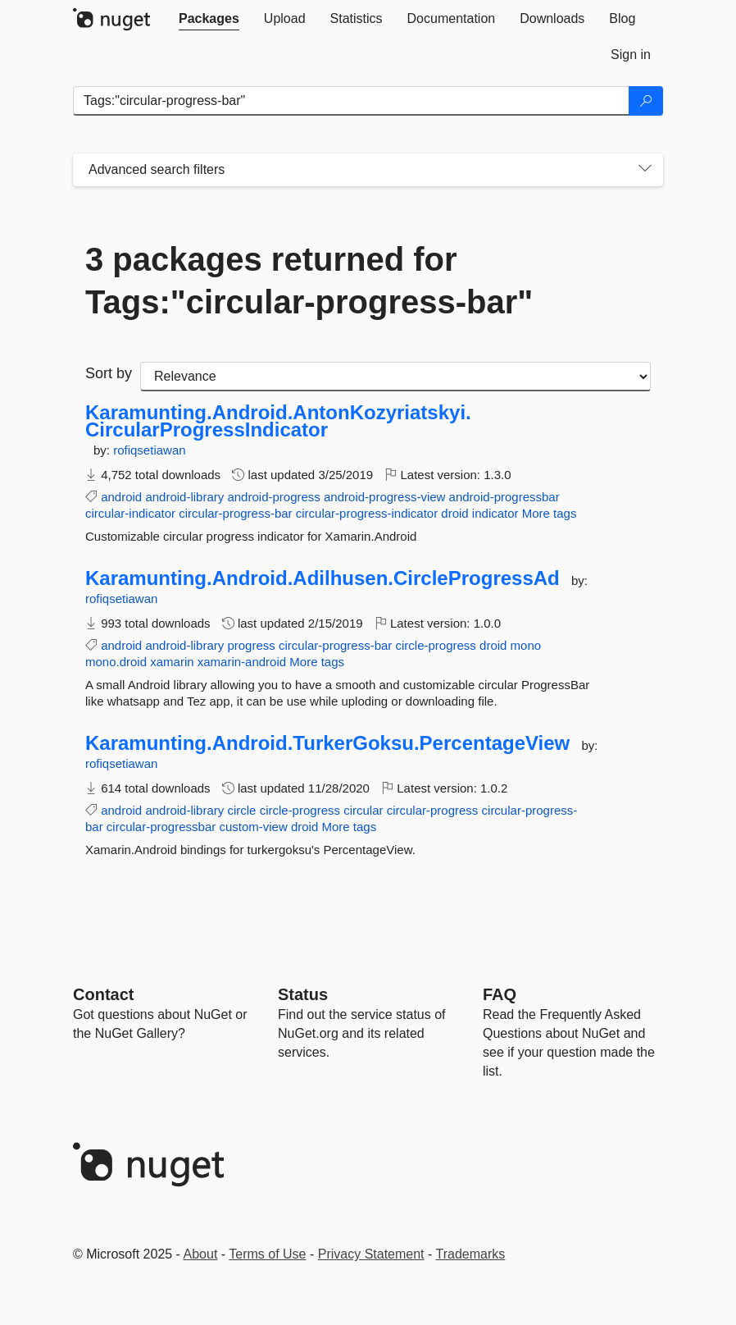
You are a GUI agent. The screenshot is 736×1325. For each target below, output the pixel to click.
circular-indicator (130, 513)
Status (303, 994)
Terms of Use (267, 1254)
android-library (184, 497)
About (201, 1254)
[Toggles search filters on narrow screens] (645, 169)
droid (454, 513)
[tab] (209, 19)
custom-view (253, 827)
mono (526, 645)
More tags (549, 513)
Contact (103, 994)
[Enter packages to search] (351, 101)
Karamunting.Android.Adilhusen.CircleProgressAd (322, 578)
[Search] (646, 101)
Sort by (108, 373)
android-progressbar (504, 497)
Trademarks (471, 1254)
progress (251, 645)
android (121, 497)
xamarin (171, 662)
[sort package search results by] (395, 376)
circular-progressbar (161, 827)
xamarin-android (242, 662)
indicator (495, 513)
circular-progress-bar (235, 513)
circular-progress (433, 810)
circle (241, 810)
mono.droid (116, 662)
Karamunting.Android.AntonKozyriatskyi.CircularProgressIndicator (278, 421)
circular (363, 810)
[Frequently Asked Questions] (499, 994)
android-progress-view (384, 497)
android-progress (273, 497)
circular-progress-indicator (367, 513)
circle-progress (436, 645)
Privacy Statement (371, 1254)
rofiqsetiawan (149, 450)
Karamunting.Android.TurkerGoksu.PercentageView (327, 743)
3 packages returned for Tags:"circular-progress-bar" (309, 280)
